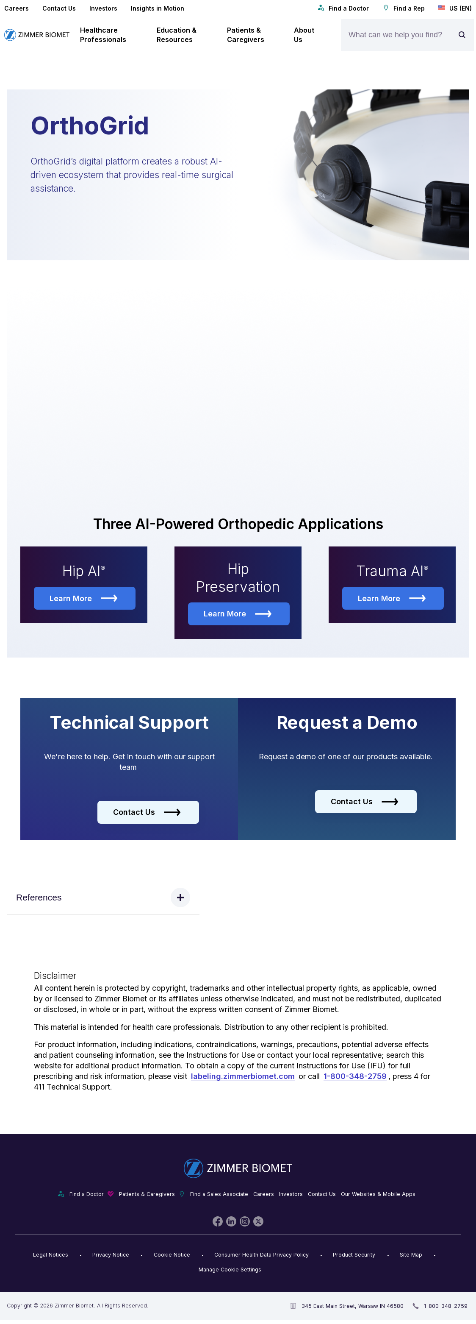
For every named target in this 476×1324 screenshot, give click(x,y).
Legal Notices (50, 1256)
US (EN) (455, 8)
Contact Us (59, 8)
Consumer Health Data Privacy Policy (261, 1256)
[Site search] (464, 35)
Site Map (411, 1256)
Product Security (354, 1256)
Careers (16, 8)
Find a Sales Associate (219, 1196)
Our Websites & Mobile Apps (378, 1196)
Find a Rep (403, 8)
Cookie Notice (172, 1256)
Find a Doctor (343, 8)
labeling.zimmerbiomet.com (243, 1077)
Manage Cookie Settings (230, 1271)
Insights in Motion (157, 8)
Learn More (84, 599)
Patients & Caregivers (147, 1196)
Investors (103, 8)
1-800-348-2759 (355, 1077)
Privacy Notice (110, 1256)
